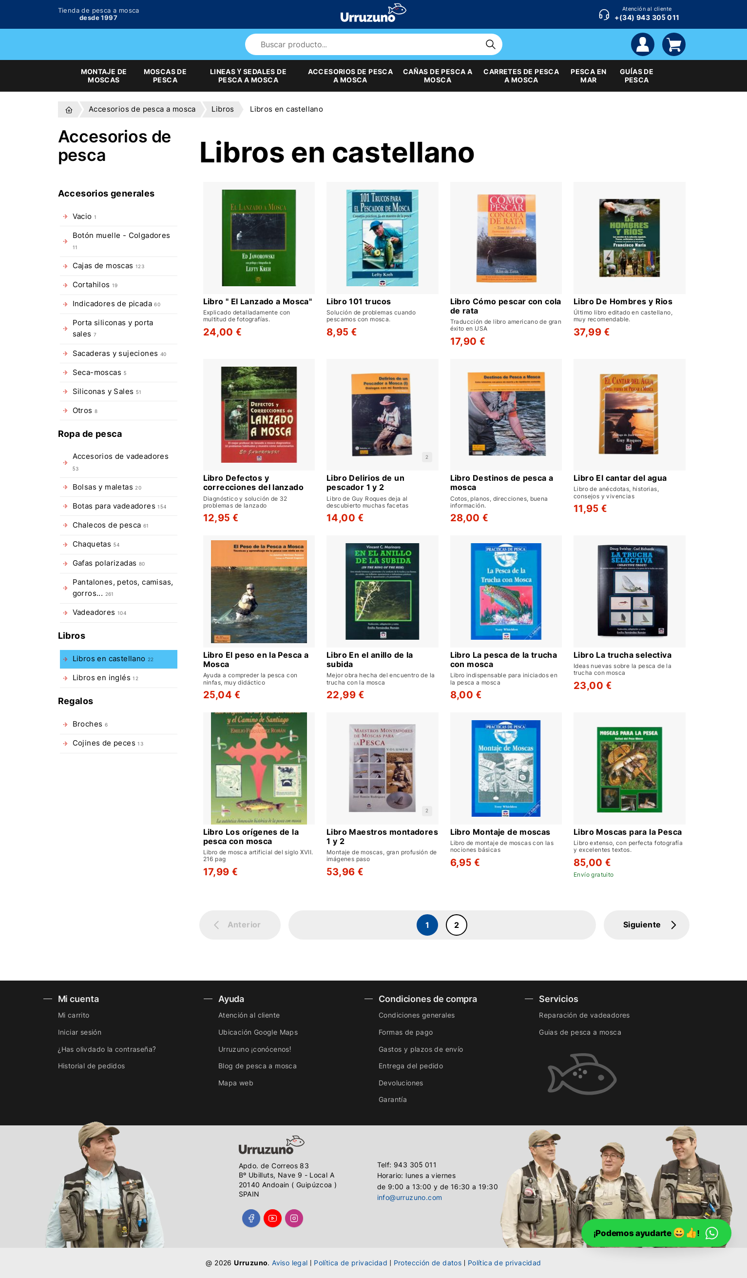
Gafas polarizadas (109, 563)
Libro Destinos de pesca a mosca (502, 482)
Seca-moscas (100, 372)
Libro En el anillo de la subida (369, 659)
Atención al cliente (249, 1015)
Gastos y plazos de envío (421, 1049)
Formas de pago (406, 1032)
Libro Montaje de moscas (500, 832)
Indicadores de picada (117, 303)
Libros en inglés (106, 677)
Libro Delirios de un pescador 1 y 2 (365, 482)
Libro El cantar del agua (620, 478)
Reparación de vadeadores (584, 1015)
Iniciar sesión (80, 1032)
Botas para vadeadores (120, 506)
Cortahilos (95, 284)
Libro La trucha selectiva (622, 655)
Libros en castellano (113, 658)
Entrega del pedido (411, 1066)
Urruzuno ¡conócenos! (254, 1049)
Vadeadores (100, 612)
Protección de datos (428, 1262)
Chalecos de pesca (111, 525)
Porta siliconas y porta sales (113, 328)
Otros (85, 410)
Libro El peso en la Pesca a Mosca (256, 659)
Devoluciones (401, 1083)
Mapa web (235, 1083)
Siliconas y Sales (107, 391)
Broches (90, 724)
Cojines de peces (108, 743)
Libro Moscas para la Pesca (628, 832)
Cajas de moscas (109, 265)
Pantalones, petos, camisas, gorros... (123, 588)
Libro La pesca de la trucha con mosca (503, 659)
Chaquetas (96, 544)
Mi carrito (74, 1015)
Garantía (393, 1099)
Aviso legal (289, 1262)
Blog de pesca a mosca (257, 1066)
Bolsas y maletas (107, 487)
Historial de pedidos (91, 1066)
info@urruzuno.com (409, 1197)
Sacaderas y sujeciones (120, 353)
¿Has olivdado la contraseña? (107, 1049)
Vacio (85, 216)
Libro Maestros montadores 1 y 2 (382, 836)
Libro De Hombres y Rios (623, 301)
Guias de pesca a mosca (580, 1032)
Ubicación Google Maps (258, 1032)
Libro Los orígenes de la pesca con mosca (251, 836)
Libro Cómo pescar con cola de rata (505, 306)
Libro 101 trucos (358, 301)
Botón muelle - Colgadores (122, 240)
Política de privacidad (350, 1262)
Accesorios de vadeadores (121, 461)
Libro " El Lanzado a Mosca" (257, 301)
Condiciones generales (417, 1015)
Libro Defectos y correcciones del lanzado (253, 482)
